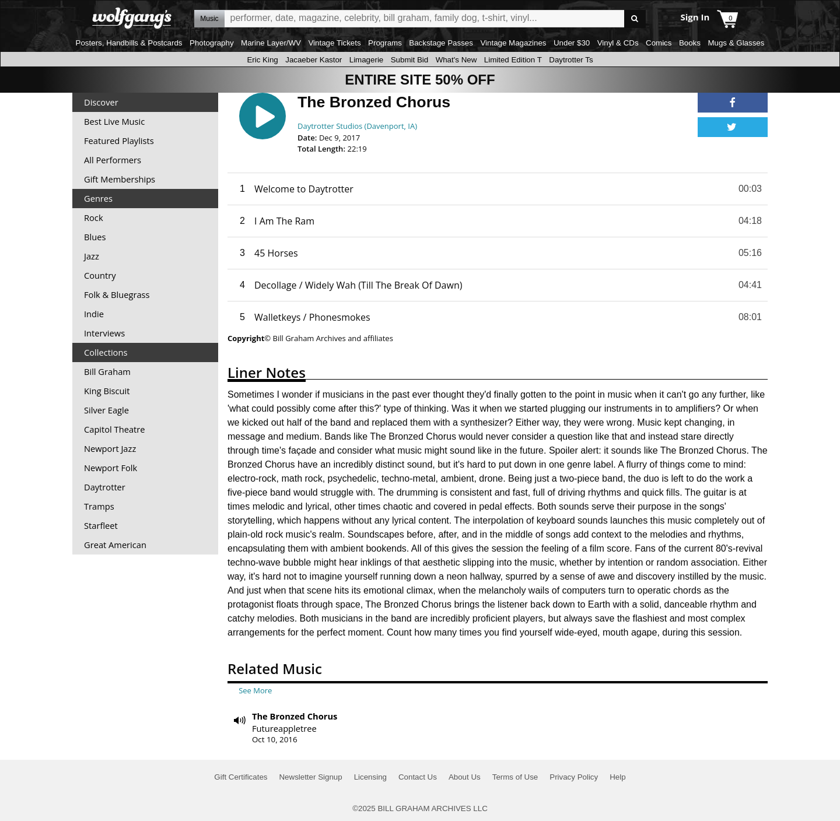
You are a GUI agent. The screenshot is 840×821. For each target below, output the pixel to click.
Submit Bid (409, 59)
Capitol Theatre (114, 429)
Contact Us (417, 777)
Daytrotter (104, 487)
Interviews (104, 333)
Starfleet (101, 525)
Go (635, 19)
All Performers (112, 160)
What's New (456, 59)
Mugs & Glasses (736, 42)
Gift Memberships (119, 179)
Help (617, 777)
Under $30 (572, 42)
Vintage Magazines (513, 42)
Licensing (370, 777)
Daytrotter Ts (571, 59)
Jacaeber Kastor (313, 59)
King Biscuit (107, 391)
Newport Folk (110, 467)
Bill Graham (107, 371)
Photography (212, 42)
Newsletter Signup (310, 777)
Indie (94, 314)
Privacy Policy (574, 777)
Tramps (99, 506)
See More (255, 690)
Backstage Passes (441, 42)
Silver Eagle (106, 410)
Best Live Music (114, 121)
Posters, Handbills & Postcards (129, 42)
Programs (385, 42)
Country (100, 275)
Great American (115, 544)
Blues (95, 237)
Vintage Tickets (334, 42)
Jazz (91, 256)
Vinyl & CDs (618, 42)
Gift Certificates (240, 777)
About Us (465, 777)
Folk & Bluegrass (117, 294)
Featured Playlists (119, 140)
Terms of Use (515, 777)
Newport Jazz (110, 448)
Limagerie (366, 59)
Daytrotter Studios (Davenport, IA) (357, 126)
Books (690, 42)
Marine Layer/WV (271, 42)
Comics (658, 42)
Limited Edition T (513, 59)
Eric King (262, 59)
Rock (93, 217)
